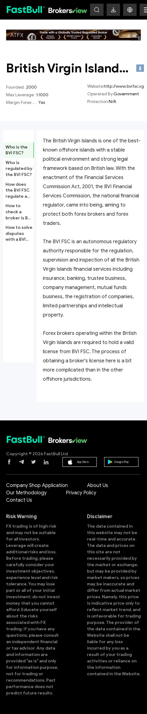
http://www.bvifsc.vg (124, 86)
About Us (97, 485)
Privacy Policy (81, 493)
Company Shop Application (37, 485)
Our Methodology (26, 493)
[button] (130, 10)
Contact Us (19, 500)
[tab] (18, 150)
